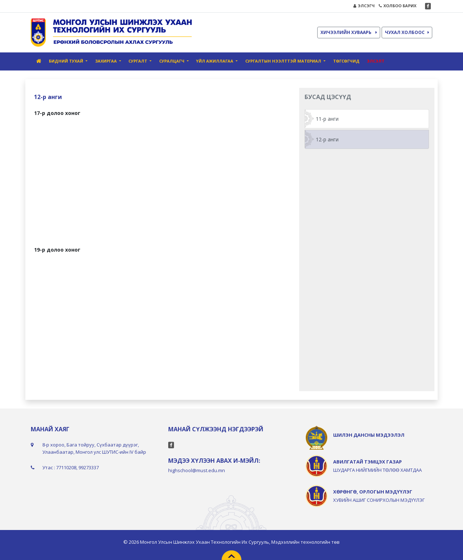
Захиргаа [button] (106, 61)
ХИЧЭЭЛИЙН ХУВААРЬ (348, 32)
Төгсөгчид (346, 61)
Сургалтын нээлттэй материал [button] (283, 61)
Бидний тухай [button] (66, 61)
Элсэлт (376, 61)
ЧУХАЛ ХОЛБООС (407, 32)
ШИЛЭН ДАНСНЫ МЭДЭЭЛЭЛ (368, 435)
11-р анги (327, 118)
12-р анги (327, 139)
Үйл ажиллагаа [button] (215, 61)
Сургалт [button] (138, 61)
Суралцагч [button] (172, 61)
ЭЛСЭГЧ (364, 5)
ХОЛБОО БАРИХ (397, 5)
